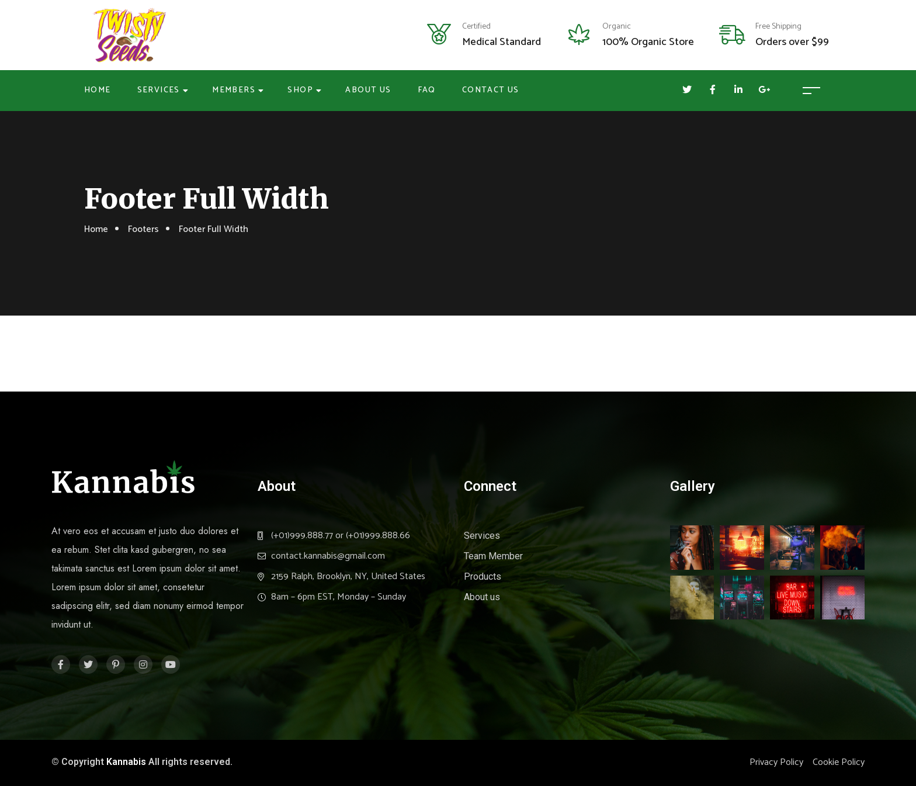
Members (233, 90)
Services (158, 90)
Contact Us (490, 90)
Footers (143, 229)
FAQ (427, 90)
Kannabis (126, 761)
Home (97, 90)
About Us (368, 90)
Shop (300, 90)
